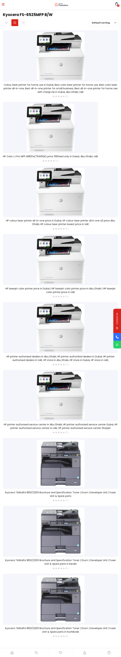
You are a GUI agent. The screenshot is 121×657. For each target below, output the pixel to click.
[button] (103, 22)
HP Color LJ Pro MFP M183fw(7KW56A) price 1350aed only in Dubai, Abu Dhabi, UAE (50, 156)
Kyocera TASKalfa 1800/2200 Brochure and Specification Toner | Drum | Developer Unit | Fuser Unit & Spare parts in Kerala (60, 562)
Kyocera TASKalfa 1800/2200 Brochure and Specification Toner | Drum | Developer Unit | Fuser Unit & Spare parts (60, 494)
